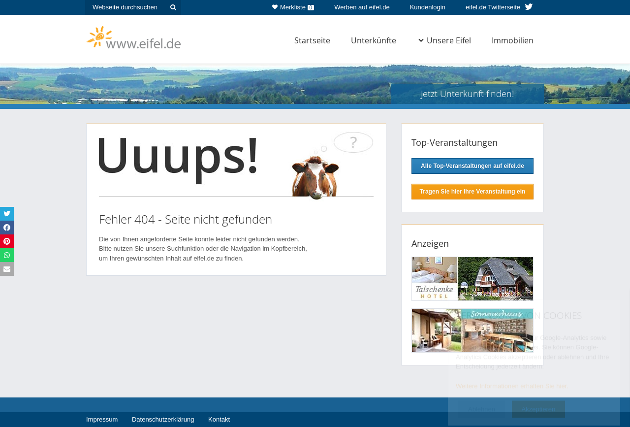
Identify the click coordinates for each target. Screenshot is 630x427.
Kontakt (219, 419)
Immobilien (513, 40)
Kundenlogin (427, 7)
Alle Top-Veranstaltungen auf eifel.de (472, 166)
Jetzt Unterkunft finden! (467, 93)
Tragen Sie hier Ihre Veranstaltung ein (473, 191)
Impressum (102, 419)
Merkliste (293, 5)
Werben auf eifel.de (362, 7)
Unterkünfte (373, 40)
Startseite (312, 40)
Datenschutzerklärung (163, 419)
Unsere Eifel (444, 40)
